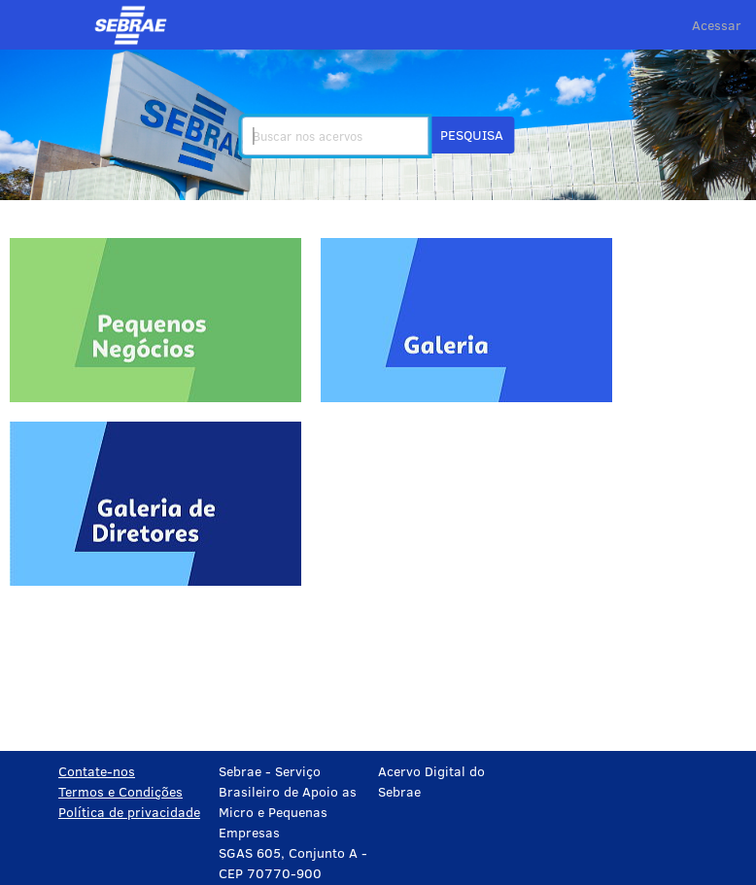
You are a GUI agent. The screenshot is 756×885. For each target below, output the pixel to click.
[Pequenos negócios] (155, 320)
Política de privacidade (129, 811)
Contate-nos (96, 771)
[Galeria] (466, 320)
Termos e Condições (120, 791)
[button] (472, 135)
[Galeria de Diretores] (155, 504)
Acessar (716, 25)
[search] (335, 136)
